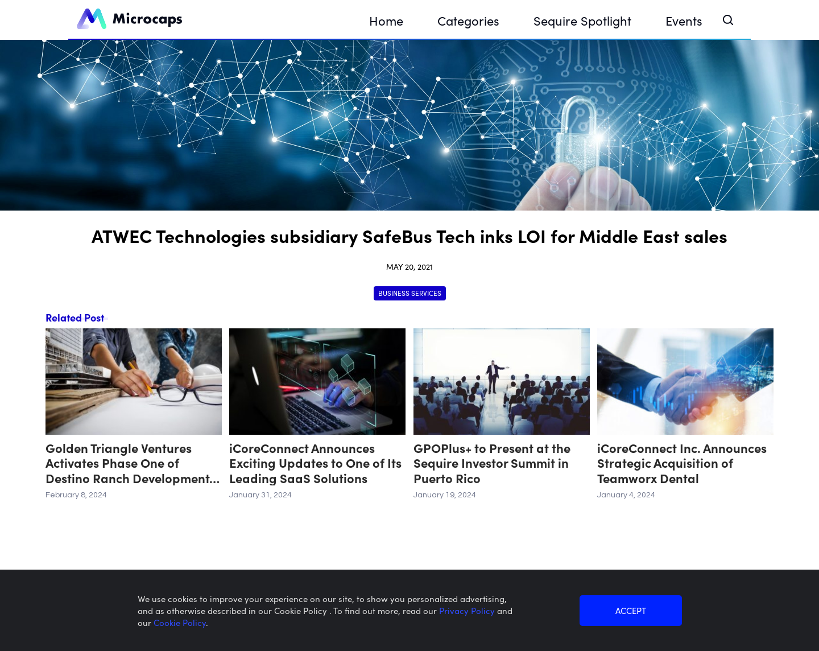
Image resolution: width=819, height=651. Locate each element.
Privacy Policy (468, 610)
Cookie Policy (180, 622)
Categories (468, 20)
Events (683, 20)
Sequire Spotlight (582, 20)
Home (386, 20)
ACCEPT (630, 610)
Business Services (409, 293)
